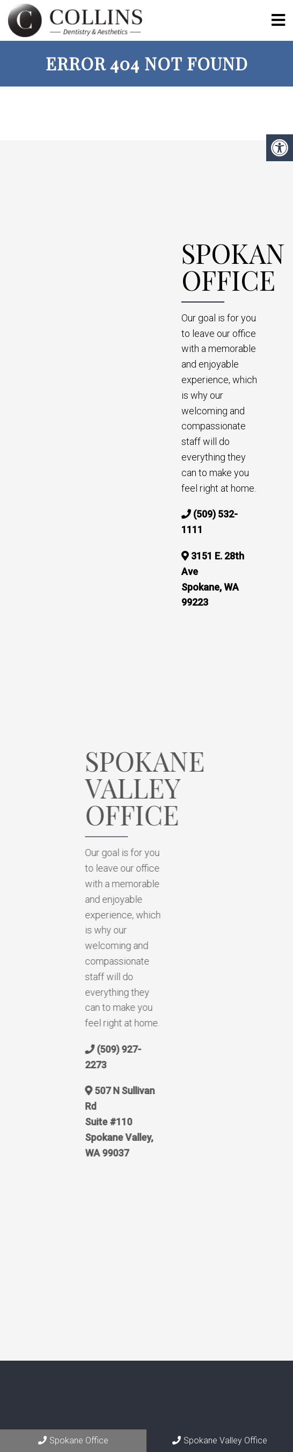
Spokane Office (73, 1440)
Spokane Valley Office (219, 1440)
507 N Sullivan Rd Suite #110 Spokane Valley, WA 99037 (146, 1121)
